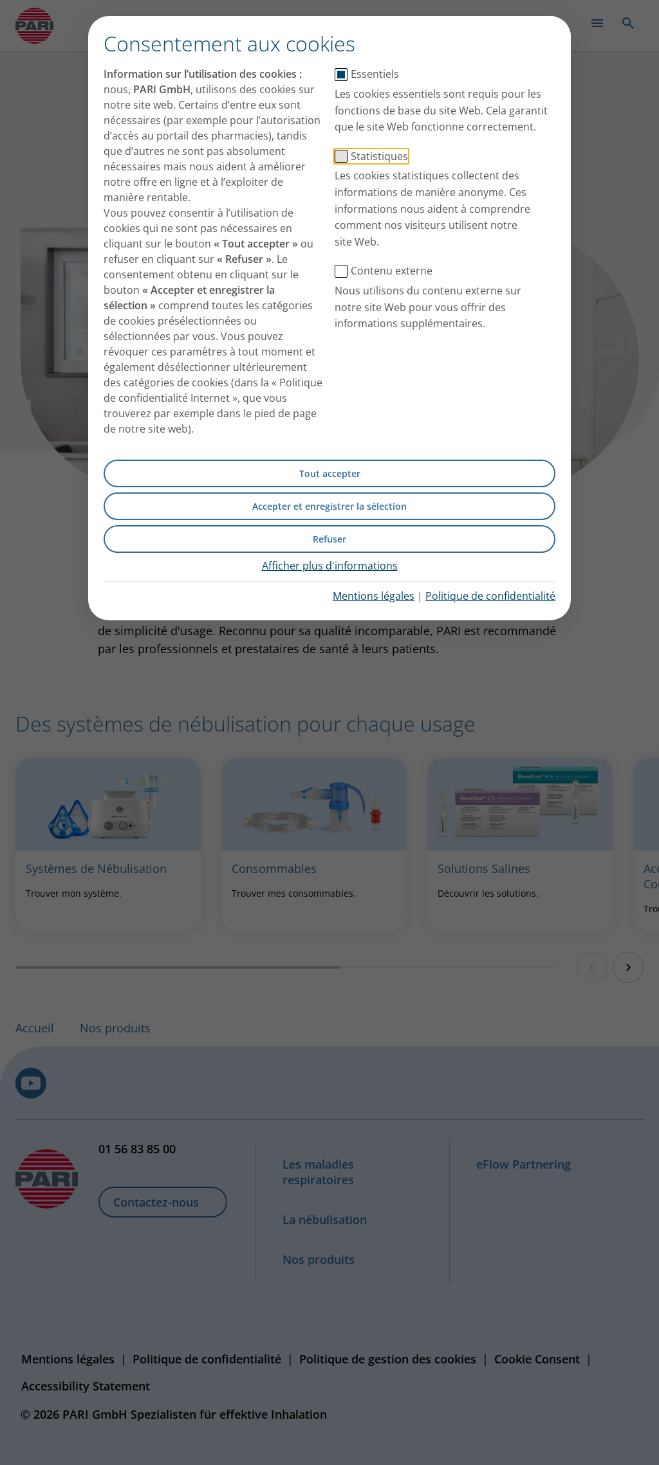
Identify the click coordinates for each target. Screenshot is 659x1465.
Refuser (329, 539)
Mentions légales (373, 596)
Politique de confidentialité (490, 596)
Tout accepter (329, 473)
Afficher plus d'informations (330, 566)
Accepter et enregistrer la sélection (329, 506)
